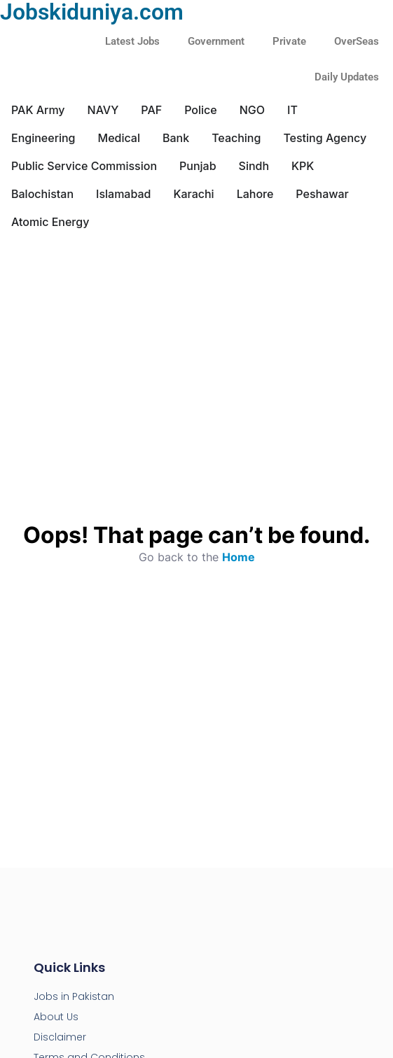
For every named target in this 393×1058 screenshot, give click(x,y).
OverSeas (356, 41)
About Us (56, 1017)
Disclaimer (60, 1037)
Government (216, 41)
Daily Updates (347, 77)
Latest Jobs (132, 41)
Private (289, 41)
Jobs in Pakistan (74, 996)
